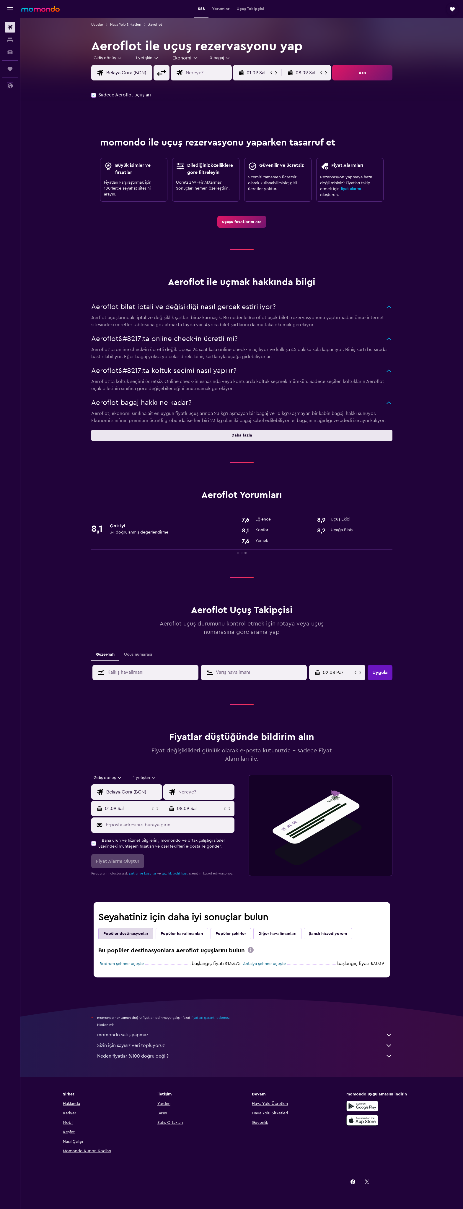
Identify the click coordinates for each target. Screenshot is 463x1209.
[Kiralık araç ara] (10, 52)
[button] (10, 9)
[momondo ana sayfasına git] (40, 9)
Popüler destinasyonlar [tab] (125, 934)
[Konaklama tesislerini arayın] (10, 40)
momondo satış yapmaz (244, 1034)
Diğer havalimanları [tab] (277, 934)
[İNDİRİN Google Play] (362, 1106)
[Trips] (10, 69)
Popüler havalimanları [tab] (182, 934)
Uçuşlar (97, 24)
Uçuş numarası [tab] (138, 654)
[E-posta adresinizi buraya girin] (168, 825)
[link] (241, 222)
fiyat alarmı (351, 189)
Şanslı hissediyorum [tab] (328, 934)
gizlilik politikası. (175, 873)
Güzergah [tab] (105, 654)
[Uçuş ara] (10, 27)
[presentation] (250, 949)
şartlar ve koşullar (142, 873)
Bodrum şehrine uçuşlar (122, 964)
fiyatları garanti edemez (210, 1017)
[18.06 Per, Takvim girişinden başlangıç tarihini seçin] (338, 672)
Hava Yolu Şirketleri (125, 24)
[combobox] (108, 58)
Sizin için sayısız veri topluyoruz (244, 1045)
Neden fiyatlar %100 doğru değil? (244, 1056)
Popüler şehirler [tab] (231, 934)
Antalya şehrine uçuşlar (264, 964)
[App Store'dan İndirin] (362, 1120)
